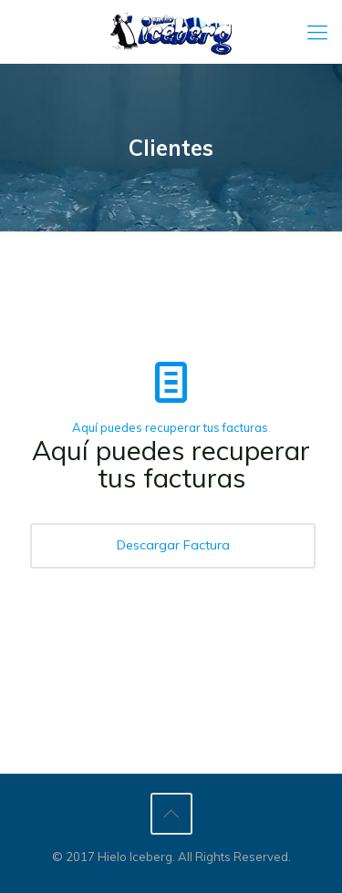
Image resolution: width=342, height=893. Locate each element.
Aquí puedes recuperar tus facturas (170, 427)
